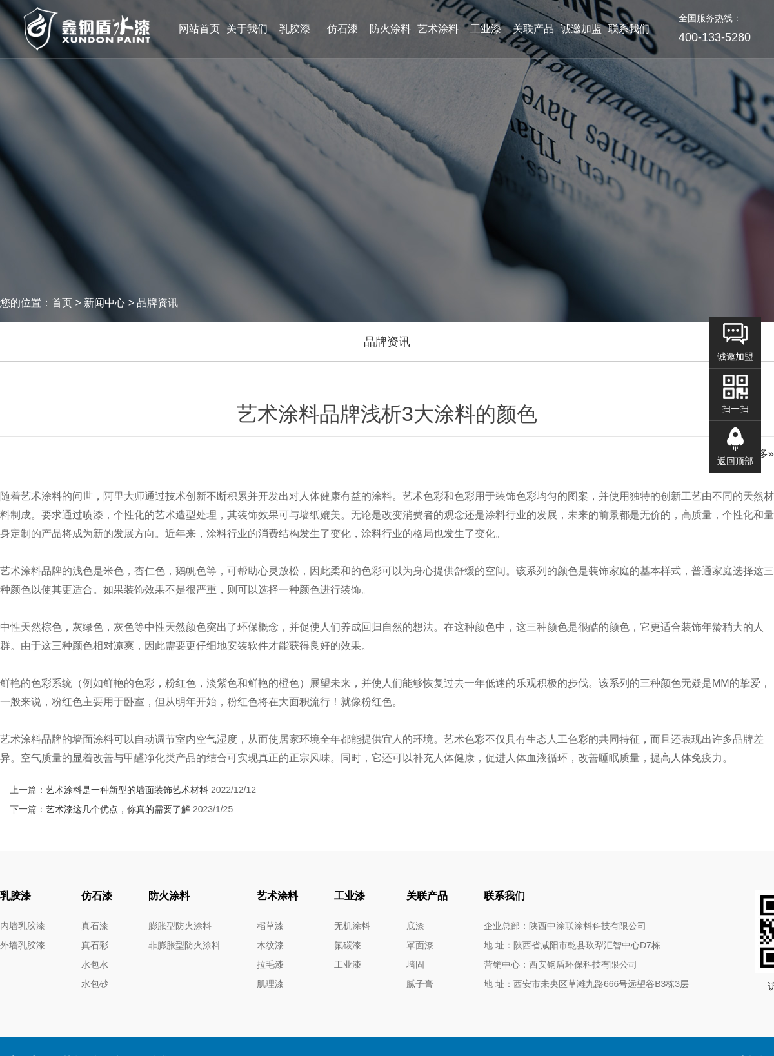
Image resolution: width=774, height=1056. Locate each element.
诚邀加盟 (581, 28)
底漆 (415, 926)
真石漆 (94, 926)
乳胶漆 (294, 28)
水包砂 (94, 984)
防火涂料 (390, 28)
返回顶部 (735, 461)
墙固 (415, 964)
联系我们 (629, 28)
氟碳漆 (347, 945)
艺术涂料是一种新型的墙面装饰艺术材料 (127, 790)
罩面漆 (419, 945)
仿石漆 (342, 28)
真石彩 (94, 945)
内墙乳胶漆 (22, 926)
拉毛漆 (270, 964)
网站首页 (199, 28)
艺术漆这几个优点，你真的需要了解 (118, 809)
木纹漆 (270, 945)
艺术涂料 (438, 28)
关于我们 (247, 28)
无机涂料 (352, 926)
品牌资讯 (387, 341)
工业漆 (485, 28)
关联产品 (533, 28)
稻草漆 (270, 926)
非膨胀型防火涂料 (184, 945)
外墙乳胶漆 (22, 945)
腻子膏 (419, 984)
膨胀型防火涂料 (180, 926)
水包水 (94, 964)
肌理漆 (270, 984)
